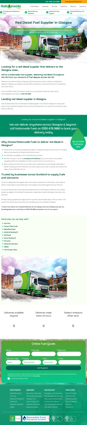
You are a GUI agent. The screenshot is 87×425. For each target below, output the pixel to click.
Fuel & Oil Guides (71, 393)
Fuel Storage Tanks (10, 250)
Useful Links (70, 390)
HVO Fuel (7, 223)
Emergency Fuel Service (74, 2)
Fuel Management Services (53, 396)
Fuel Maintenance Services (53, 404)
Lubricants (46, 6)
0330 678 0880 (54, 2)
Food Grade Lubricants (34, 396)
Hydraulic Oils (31, 399)
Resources (64, 6)
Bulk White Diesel (9, 229)
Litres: (45, 358)
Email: (60, 358)
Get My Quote (43, 368)
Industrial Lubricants (11, 244)
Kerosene (7, 241)
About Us (74, 6)
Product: (25, 358)
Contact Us (82, 6)
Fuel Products (35, 6)
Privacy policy (37, 376)
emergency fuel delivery (32, 158)
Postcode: (35, 350)
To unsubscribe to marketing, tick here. (19, 378)
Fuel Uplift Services (50, 407)
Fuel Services (49, 390)
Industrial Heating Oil (11, 232)
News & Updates (71, 401)
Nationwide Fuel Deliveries (53, 399)
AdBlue (6, 247)
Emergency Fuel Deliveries (53, 393)
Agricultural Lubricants (33, 393)
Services (55, 6)
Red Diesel (7, 235)
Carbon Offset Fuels (11, 226)
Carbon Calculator (71, 399)
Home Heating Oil (10, 238)
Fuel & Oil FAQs (70, 396)
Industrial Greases (32, 407)
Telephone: (61, 350)
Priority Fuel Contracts (51, 401)
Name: (8, 350)
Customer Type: (12, 358)
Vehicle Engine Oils (32, 401)
